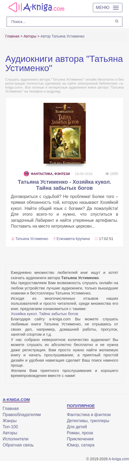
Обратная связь (18, 445)
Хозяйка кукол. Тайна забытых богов (44, 313)
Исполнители (15, 439)
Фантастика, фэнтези (47, 174)
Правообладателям (22, 414)
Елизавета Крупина (73, 239)
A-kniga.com (118, 459)
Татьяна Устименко (31, 239)
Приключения (80, 439)
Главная (11, 408)
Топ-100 (10, 427)
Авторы (10, 433)
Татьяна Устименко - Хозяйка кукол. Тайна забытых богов (64, 185)
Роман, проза (80, 433)
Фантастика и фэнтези (89, 414)
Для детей (77, 427)
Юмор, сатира (80, 445)
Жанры (10, 420)
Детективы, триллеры (88, 420)
